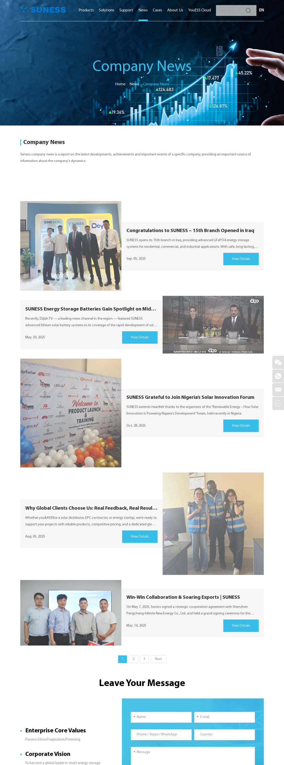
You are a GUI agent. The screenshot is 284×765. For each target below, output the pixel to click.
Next (158, 659)
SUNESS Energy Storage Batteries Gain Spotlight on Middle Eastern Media (91, 309)
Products (86, 10)
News (143, 10)
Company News (156, 84)
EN (261, 10)
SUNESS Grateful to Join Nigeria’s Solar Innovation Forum (190, 397)
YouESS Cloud (199, 10)
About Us (175, 10)
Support (126, 10)
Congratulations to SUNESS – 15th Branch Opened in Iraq (190, 230)
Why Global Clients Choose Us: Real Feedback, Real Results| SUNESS (91, 508)
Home (120, 84)
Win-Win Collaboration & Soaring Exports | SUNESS (183, 597)
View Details (241, 259)
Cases (157, 10)
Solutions (106, 10)
